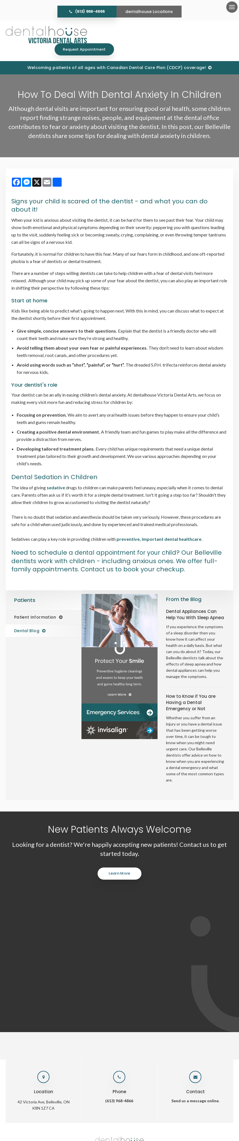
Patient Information (35, 605)
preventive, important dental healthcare (159, 526)
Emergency (153, 991)
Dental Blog (26, 618)
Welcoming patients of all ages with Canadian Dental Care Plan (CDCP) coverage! (116, 55)
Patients (127, 991)
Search (125, 1113)
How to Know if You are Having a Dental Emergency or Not (191, 690)
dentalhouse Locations (149, 11)
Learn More (119, 861)
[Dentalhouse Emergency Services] (119, 700)
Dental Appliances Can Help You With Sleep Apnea (195, 602)
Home (64, 991)
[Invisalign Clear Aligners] (119, 718)
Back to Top (162, 1113)
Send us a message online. (195, 925)
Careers (179, 991)
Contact (203, 991)
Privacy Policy (79, 1113)
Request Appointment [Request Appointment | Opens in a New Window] (203, 34)
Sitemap (142, 1113)
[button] (208, 97)
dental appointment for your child (128, 540)
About (83, 991)
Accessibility (104, 1113)
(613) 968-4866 (90, 11)
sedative (56, 475)
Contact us (128, 557)
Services (104, 991)
